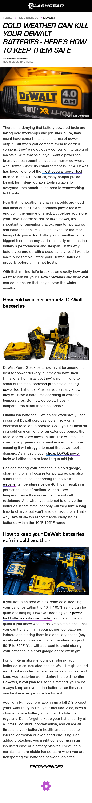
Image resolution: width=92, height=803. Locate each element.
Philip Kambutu (17, 58)
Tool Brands (28, 18)
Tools (8, 18)
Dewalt (49, 18)
